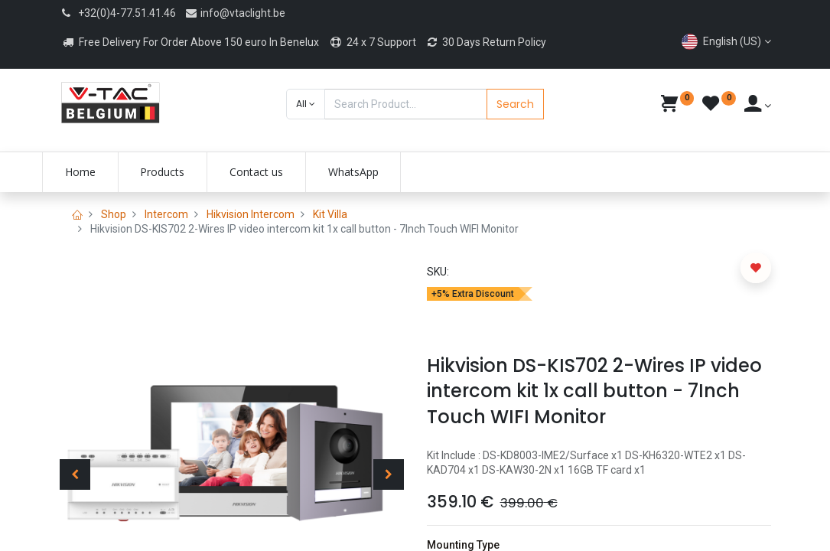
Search (515, 104)
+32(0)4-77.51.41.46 (127, 13)
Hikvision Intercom (251, 214)
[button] (305, 104)
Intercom (166, 214)
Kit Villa (330, 214)
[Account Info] (757, 105)
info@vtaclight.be (234, 13)
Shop (113, 214)
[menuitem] (97, 172)
